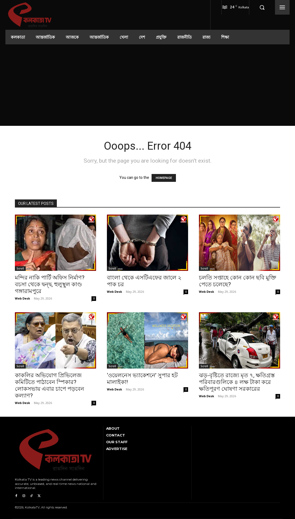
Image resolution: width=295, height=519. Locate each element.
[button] (262, 7)
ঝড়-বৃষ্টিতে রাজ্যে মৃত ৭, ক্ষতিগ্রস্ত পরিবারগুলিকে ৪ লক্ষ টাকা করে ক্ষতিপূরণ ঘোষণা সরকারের (237, 382)
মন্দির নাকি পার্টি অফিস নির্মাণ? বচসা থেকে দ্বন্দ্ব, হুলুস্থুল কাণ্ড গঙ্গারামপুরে (49, 284)
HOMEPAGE (164, 178)
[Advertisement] (147, 85)
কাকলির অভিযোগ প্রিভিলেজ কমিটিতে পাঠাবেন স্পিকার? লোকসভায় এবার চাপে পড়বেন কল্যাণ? (49, 385)
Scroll (20, 268)
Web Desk (22, 298)
